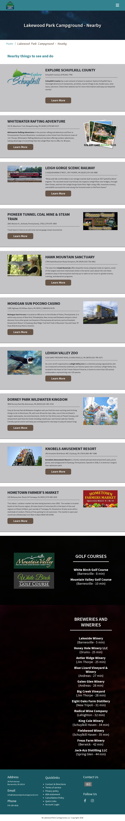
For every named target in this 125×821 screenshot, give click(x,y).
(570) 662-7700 (66, 75)
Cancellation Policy (54, 797)
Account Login (52, 804)
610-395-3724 (48, 404)
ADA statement (52, 794)
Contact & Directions (55, 784)
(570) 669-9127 (53, 126)
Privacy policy (52, 790)
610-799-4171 (97, 357)
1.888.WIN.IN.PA (48, 308)
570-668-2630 (51, 497)
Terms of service (53, 787)
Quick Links (50, 801)
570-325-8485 (92, 172)
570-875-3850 (51, 223)
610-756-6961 (90, 261)
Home (9, 44)
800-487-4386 (91, 453)
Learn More (58, 100)
